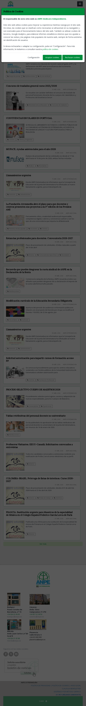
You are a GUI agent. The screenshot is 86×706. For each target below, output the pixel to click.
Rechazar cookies (72, 57)
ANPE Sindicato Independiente (51, 19)
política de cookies (50, 49)
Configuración (34, 57)
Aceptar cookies (52, 57)
